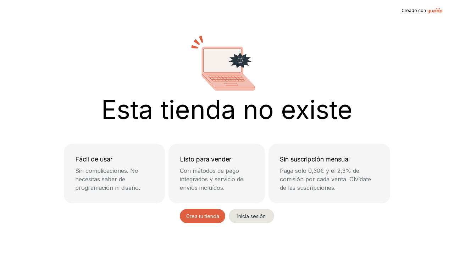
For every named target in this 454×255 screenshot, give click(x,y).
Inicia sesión (251, 216)
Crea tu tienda (202, 216)
